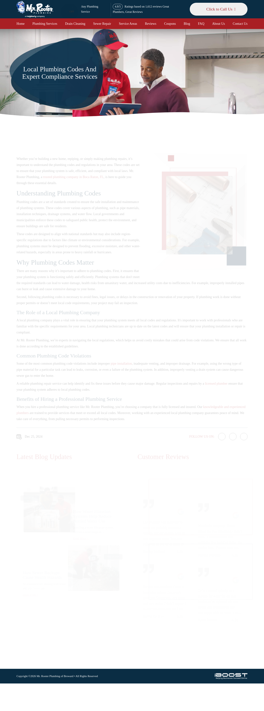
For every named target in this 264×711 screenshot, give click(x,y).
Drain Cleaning (75, 24)
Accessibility (159, 616)
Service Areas (128, 24)
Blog (187, 24)
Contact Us (240, 24)
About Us (218, 24)
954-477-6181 (206, 624)
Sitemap (156, 599)
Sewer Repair (102, 24)
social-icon (207, 659)
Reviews (150, 24)
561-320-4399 (206, 632)
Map (237, 604)
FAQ (201, 24)
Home (20, 24)
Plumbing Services (44, 24)
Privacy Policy (159, 605)
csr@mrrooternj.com (210, 641)
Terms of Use (159, 610)
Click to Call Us (219, 9)
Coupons (170, 24)
